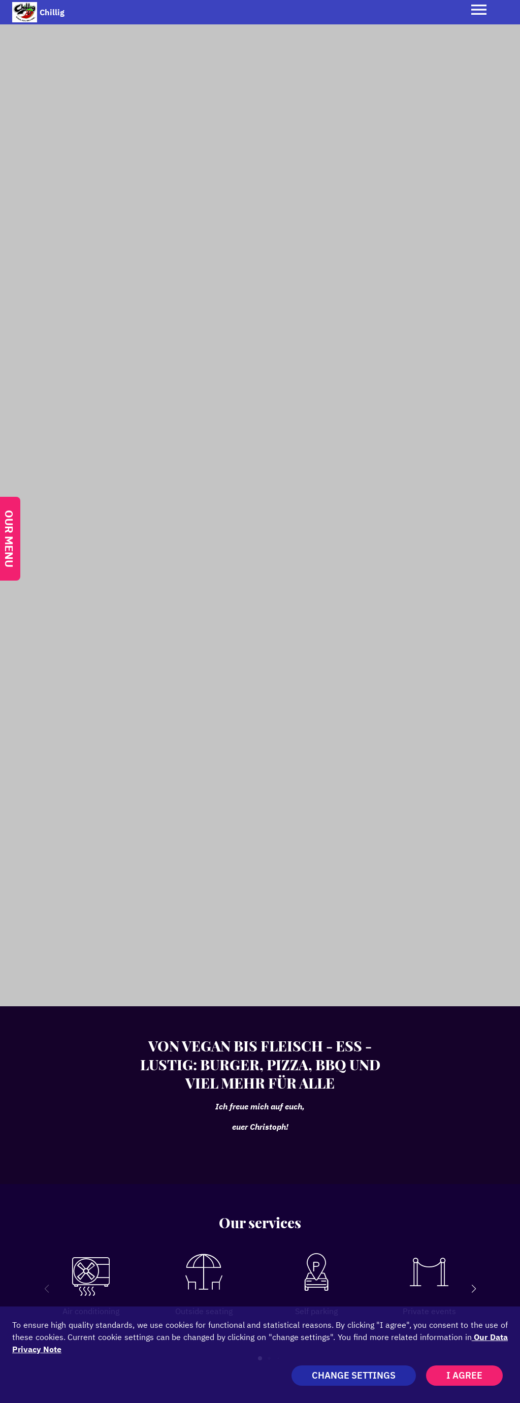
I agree (464, 1375)
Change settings (354, 1375)
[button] (473, 1289)
